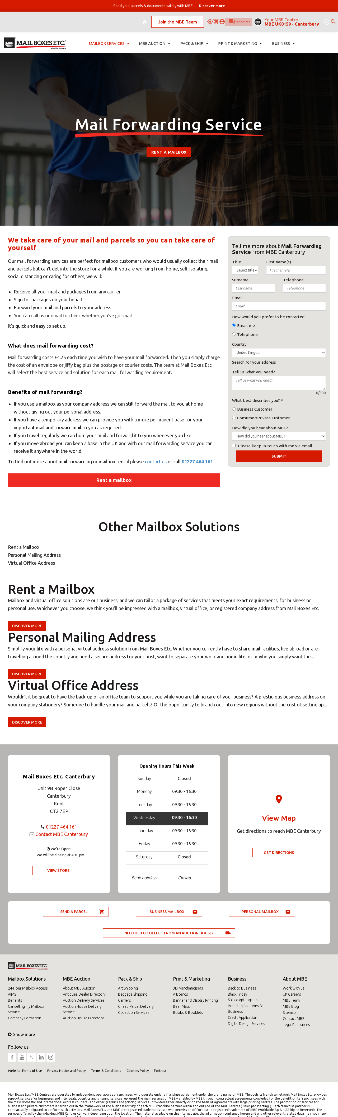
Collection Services (133, 1012)
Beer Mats (181, 1006)
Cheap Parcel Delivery (136, 1006)
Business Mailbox (166, 912)
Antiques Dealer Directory (84, 994)
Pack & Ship (130, 978)
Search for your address (254, 362)
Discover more (27, 626)
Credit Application (242, 1017)
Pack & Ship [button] (194, 38)
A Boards (180, 994)
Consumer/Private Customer (263, 418)
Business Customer (254, 409)
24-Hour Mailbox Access (28, 988)
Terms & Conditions (106, 1070)
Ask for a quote (226, 19)
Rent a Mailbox (168, 152)
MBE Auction (76, 978)
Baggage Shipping (132, 994)
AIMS (12, 994)
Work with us (293, 988)
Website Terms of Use (25, 1070)
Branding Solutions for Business (246, 1009)
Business (237, 978)
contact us (156, 461)
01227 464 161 (197, 461)
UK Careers (292, 994)
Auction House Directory (83, 1018)
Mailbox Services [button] (109, 38)
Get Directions (279, 852)
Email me (246, 325)
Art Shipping (128, 988)
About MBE (295, 978)
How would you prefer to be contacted (268, 317)
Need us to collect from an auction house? (168, 933)
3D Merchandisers (188, 988)
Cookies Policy (137, 1070)
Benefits (15, 1000)
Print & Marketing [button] (240, 38)
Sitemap (289, 1012)
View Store (58, 870)
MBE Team (291, 1000)
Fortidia (160, 1070)
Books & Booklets (188, 1012)
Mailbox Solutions (27, 978)
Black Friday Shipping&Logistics (243, 997)
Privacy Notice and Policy (66, 1070)
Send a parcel (74, 912)
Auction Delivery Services (84, 1000)
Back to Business (242, 988)
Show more (21, 1034)
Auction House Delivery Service (82, 1009)
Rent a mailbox (114, 480)
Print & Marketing (191, 978)
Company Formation (24, 1018)
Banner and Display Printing (195, 1000)
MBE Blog (291, 1006)
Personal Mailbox (260, 912)
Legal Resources (296, 1025)
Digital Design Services (246, 1023)
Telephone (247, 334)
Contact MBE (293, 1018)
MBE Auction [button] (154, 38)
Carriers (124, 1000)
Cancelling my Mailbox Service (26, 1009)
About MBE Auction (79, 988)
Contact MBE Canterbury (61, 834)
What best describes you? (256, 400)
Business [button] (283, 38)
